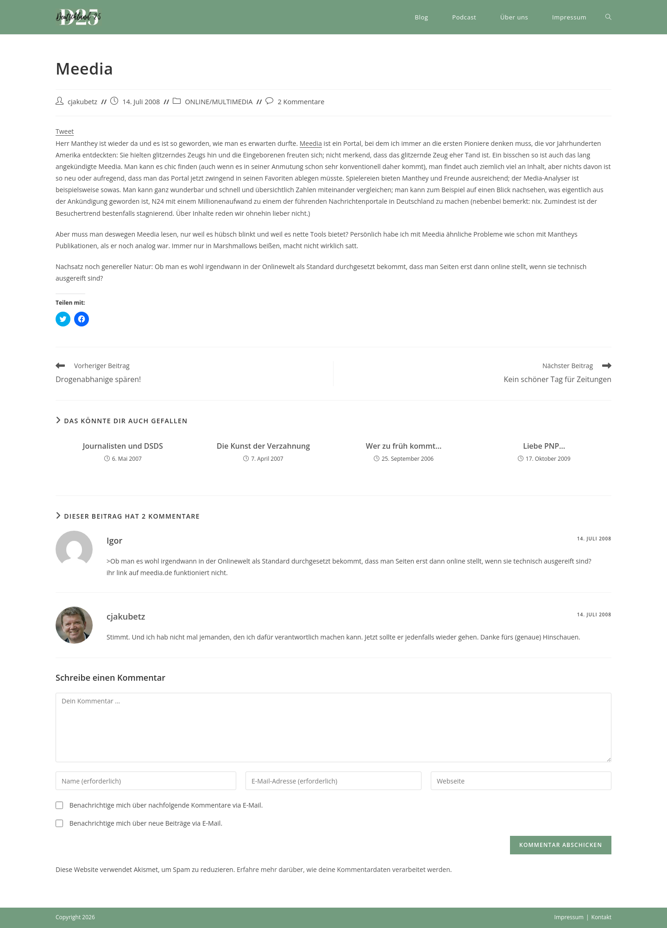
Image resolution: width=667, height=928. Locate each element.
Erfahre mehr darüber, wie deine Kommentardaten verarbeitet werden (343, 869)
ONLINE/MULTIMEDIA (218, 101)
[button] (79, 17)
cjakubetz (82, 101)
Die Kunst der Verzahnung (263, 446)
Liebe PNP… (544, 446)
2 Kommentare (300, 101)
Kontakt (601, 917)
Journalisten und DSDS (123, 446)
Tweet (65, 131)
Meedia (311, 143)
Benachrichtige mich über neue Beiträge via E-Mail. (145, 823)
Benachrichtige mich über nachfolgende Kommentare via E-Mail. (166, 805)
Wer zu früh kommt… (403, 446)
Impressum (569, 917)
